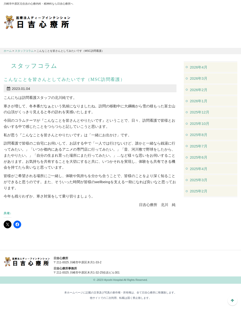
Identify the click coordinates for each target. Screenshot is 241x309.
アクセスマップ (171, 5)
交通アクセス (101, 41)
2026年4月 (198, 67)
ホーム (8, 50)
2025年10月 (199, 123)
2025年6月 (198, 157)
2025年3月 (198, 180)
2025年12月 (199, 112)
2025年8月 (198, 135)
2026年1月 (198, 101)
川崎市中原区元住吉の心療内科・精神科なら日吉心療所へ (37, 21)
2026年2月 (198, 90)
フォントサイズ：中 (224, 4)
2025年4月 (198, 169)
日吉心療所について (23, 41)
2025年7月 (198, 146)
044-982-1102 (159, 261)
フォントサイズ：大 (232, 4)
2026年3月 (198, 78)
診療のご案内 (62, 41)
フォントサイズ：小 (217, 4)
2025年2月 (198, 191)
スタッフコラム (24, 50)
